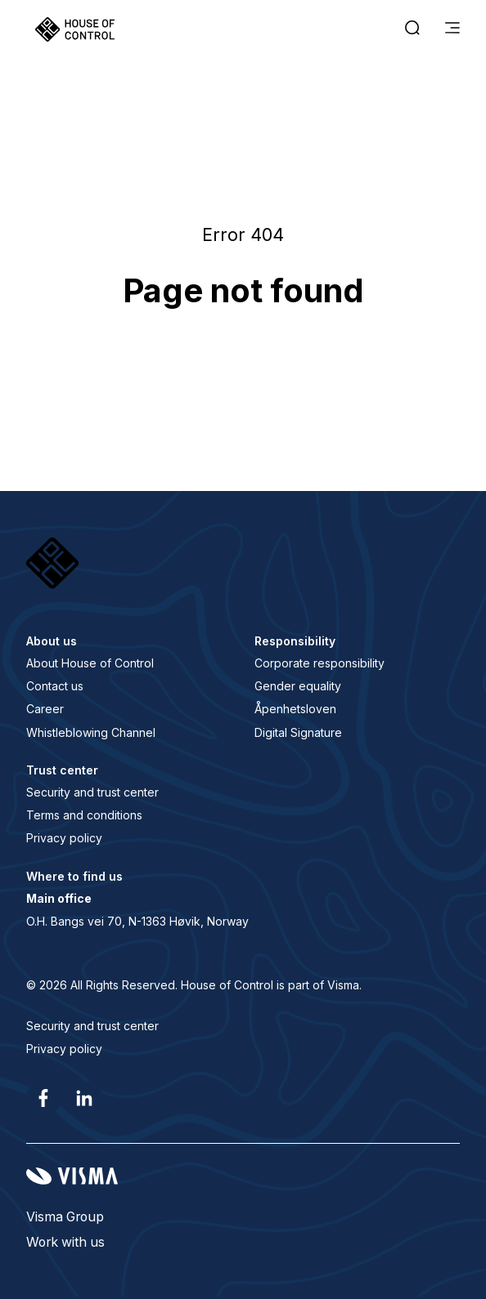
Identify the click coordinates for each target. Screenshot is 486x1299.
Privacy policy (64, 838)
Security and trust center (92, 792)
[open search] (412, 29)
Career (45, 709)
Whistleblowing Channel (90, 732)
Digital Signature (298, 732)
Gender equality (297, 686)
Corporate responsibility (319, 663)
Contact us (54, 686)
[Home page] (75, 29)
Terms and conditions (84, 815)
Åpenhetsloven (295, 709)
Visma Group (65, 1217)
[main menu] (452, 29)
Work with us (65, 1242)
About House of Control (90, 663)
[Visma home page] (243, 1176)
